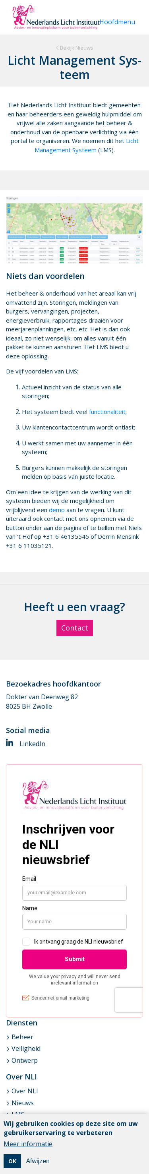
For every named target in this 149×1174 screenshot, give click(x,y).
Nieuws (23, 1103)
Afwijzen (38, 1162)
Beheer (22, 1037)
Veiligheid (26, 1048)
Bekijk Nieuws (74, 47)
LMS (18, 1114)
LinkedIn (25, 743)
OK (12, 1162)
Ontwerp (25, 1060)
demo (57, 510)
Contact (74, 627)
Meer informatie (28, 1145)
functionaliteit (107, 412)
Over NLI (25, 1091)
